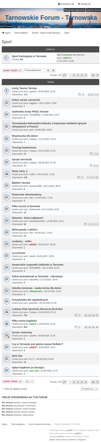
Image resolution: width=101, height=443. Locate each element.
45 (89, 315)
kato (31, 198)
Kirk (31, 233)
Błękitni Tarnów (21, 182)
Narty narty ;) (19, 171)
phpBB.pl (78, 433)
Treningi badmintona (24, 147)
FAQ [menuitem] (2, 26)
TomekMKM (34, 115)
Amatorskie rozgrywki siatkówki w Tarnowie (37, 264)
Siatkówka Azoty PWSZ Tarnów (30, 111)
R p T (31, 359)
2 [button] (74, 75)
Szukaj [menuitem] (8, 26)
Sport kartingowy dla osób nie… (71, 55)
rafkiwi (66, 58)
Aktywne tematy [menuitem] (93, 10)
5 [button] (85, 75)
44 (86, 315)
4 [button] (81, 75)
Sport (7, 41)
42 (86, 327)
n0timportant (35, 291)
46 (93, 315)
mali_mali (34, 371)
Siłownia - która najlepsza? (28, 218)
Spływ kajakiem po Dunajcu (28, 367)
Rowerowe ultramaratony (26, 194)
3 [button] (77, 75)
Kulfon (32, 174)
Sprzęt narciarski (22, 159)
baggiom (33, 103)
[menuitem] (62, 439)
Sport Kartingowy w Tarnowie (29, 56)
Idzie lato (17, 355)
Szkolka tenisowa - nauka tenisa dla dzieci (36, 288)
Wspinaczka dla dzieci (25, 135)
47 (97, 315)
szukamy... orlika (21, 241)
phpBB (69, 430)
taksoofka (33, 279)
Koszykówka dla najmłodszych (30, 299)
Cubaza (32, 139)
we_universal (58, 436)
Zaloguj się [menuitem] (84, 4)
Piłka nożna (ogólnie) (24, 320)
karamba (33, 303)
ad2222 (32, 244)
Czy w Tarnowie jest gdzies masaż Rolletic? (37, 344)
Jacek (32, 256)
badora (32, 324)
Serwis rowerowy (22, 332)
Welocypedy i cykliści (24, 229)
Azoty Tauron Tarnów (24, 88)
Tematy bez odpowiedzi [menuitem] (74, 10)
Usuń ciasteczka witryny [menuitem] (40, 424)
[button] (64, 75)
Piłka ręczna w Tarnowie (26, 206)
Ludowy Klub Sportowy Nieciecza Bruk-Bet (37, 309)
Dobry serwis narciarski (26, 100)
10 (97, 177)
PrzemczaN (34, 209)
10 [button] (93, 75)
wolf (31, 130)
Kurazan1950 (35, 186)
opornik (32, 91)
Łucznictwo (18, 253)
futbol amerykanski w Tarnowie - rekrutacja (37, 276)
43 (89, 327)
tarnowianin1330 (36, 221)
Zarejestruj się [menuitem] (66, 4)
